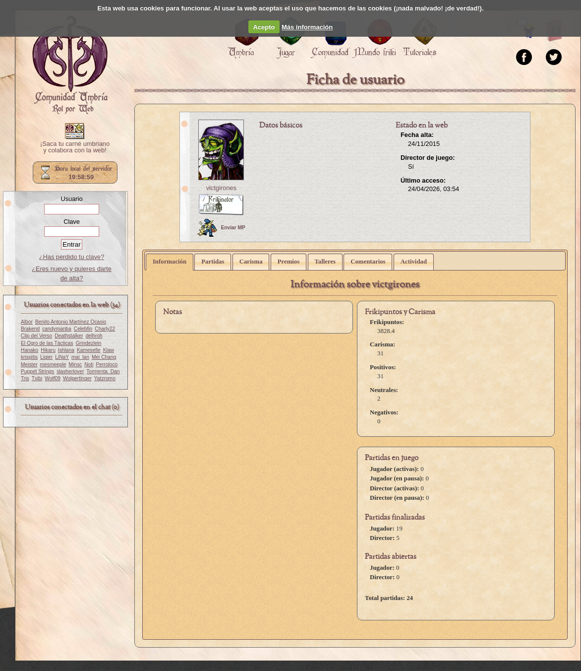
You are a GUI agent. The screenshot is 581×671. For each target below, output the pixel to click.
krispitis (29, 357)
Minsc (75, 364)
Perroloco (106, 364)
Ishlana (66, 350)
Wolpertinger (77, 378)
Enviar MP (221, 228)
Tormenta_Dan (102, 371)
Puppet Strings (37, 371)
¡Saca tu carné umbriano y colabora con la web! (75, 147)
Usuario (71, 198)
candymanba (56, 329)
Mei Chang (104, 357)
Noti (88, 364)
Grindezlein (89, 343)
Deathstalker (69, 335)
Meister (29, 364)
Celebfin (83, 329)
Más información (307, 27)
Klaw (108, 350)
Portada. (69, 65)
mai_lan (80, 357)
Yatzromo (105, 378)
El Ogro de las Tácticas (47, 343)
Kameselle (89, 350)
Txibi (37, 378)
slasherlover (70, 371)
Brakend (30, 329)
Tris (25, 378)
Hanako (29, 350)
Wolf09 (52, 378)
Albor (27, 322)
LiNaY (62, 357)
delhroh (94, 335)
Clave (71, 221)
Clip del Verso (36, 335)
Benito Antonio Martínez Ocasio (70, 322)
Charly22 (105, 329)
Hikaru (48, 350)
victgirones (221, 188)
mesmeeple (53, 364)
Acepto (264, 27)
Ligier (46, 357)
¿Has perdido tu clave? (72, 257)
